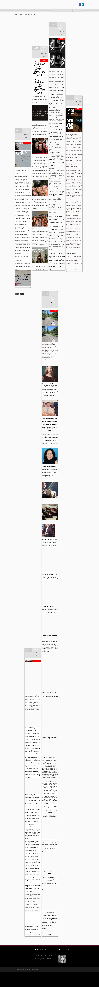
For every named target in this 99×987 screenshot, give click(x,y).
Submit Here (40, 959)
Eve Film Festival (62, 72)
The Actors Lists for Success (26, 131)
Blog (82, 10)
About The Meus (62, 10)
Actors (70, 10)
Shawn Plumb (30, 14)
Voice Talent (76, 10)
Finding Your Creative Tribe (44, 49)
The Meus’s (58, 75)
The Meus (55, 10)
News (28, 135)
